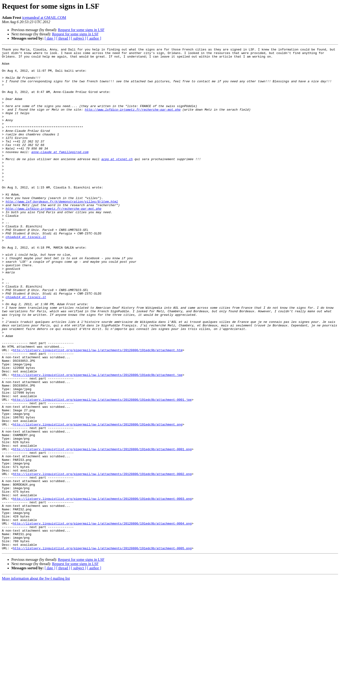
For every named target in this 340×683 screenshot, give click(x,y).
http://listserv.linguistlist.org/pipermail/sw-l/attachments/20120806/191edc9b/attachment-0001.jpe (102, 470)
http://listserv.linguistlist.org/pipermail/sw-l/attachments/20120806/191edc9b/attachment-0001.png (102, 530)
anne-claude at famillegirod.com (60, 173)
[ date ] (50, 38)
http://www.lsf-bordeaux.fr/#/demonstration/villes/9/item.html (62, 232)
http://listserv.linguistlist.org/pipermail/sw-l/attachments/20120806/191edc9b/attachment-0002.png (102, 559)
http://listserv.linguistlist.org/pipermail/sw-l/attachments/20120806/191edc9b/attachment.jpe (98, 440)
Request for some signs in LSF (81, 30)
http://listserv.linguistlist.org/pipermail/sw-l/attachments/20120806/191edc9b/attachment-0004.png (102, 619)
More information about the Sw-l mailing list (36, 679)
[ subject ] (78, 38)
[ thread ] (63, 38)
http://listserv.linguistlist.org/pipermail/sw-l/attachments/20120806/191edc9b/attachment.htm (98, 411)
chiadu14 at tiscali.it (26, 275)
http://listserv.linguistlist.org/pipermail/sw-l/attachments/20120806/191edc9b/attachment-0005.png (102, 648)
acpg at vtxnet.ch (117, 181)
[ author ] (94, 38)
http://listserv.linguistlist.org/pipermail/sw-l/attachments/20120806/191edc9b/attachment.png (98, 500)
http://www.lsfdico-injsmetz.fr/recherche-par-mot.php (133, 122)
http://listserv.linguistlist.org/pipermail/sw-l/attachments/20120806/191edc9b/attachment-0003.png (102, 589)
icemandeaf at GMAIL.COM (44, 18)
